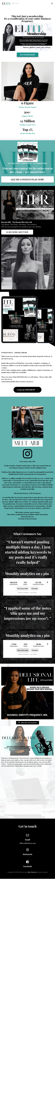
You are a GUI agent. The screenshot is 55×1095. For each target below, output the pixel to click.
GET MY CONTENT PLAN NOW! (27, 179)
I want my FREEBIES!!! (27, 389)
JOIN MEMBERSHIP (27, 55)
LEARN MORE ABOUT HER (17, 232)
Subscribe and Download (27, 722)
